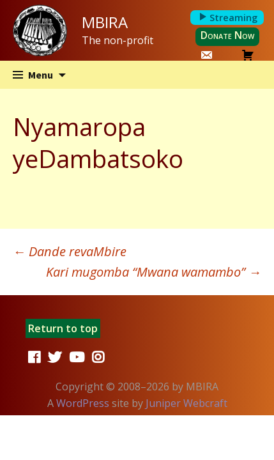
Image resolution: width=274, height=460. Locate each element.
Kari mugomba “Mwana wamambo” (153, 271)
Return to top (63, 328)
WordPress (82, 403)
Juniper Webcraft (186, 403)
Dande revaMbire (69, 251)
